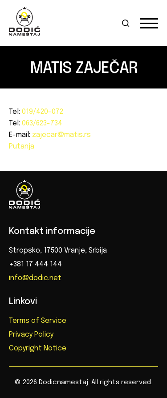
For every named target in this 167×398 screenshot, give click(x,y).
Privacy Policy (31, 334)
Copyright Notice (37, 348)
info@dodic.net (35, 278)
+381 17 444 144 (35, 264)
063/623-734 (41, 123)
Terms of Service (37, 321)
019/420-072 (41, 112)
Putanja (21, 146)
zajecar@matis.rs (60, 135)
